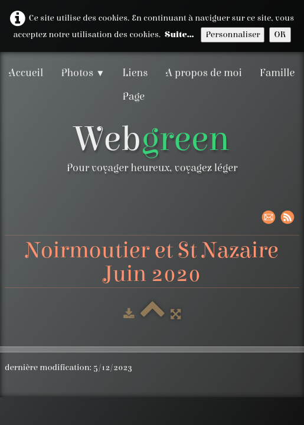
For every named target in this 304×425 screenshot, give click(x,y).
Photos (82, 73)
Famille (277, 73)
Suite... (179, 35)
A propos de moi (204, 73)
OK (280, 35)
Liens (135, 73)
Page (133, 96)
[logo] (152, 150)
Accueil (26, 73)
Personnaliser (232, 35)
